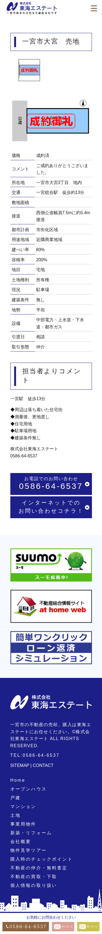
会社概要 (20, 841)
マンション (23, 806)
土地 (15, 815)
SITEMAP (19, 765)
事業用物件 (23, 824)
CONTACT (43, 765)
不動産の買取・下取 (33, 876)
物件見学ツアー (28, 850)
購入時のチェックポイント (41, 859)
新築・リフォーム (31, 832)
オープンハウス (28, 789)
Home (17, 780)
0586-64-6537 (24, 456)
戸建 (15, 797)
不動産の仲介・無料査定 (39, 868)
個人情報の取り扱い (33, 885)
